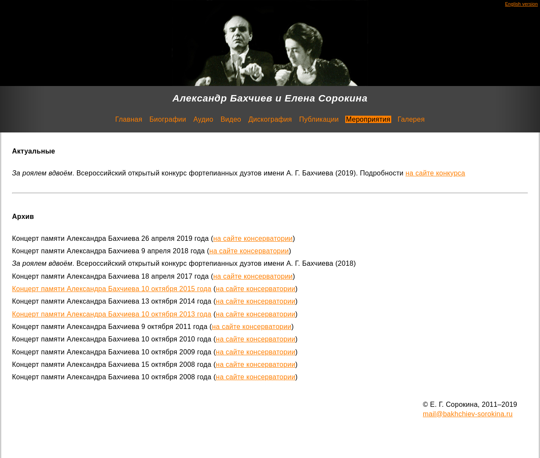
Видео (231, 119)
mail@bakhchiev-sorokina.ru (468, 414)
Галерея (411, 119)
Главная (128, 119)
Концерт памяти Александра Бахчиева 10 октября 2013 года (112, 314)
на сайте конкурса (435, 173)
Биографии (168, 119)
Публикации (319, 119)
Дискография (270, 119)
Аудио (203, 119)
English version (521, 3)
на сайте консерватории (253, 238)
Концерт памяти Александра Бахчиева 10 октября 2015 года (112, 288)
